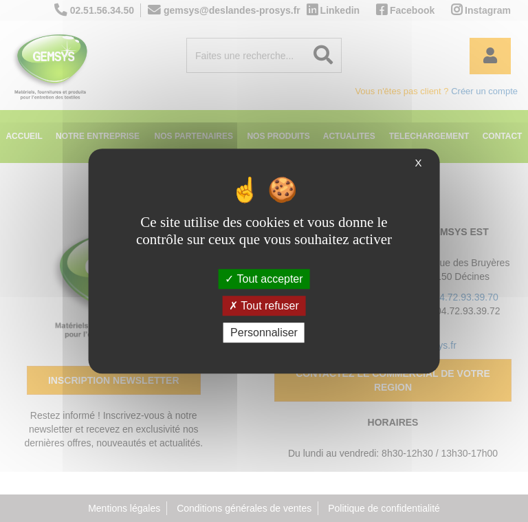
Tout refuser (264, 306)
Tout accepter (263, 279)
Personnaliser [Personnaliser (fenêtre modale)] (264, 332)
